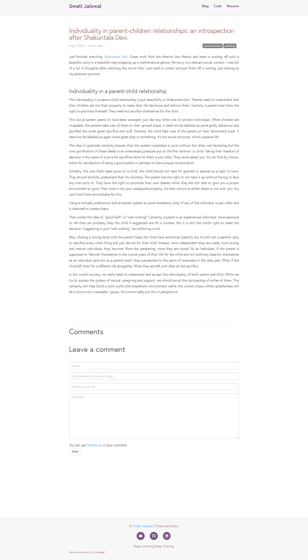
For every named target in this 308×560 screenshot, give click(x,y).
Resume (233, 6)
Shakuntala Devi (116, 56)
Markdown (94, 445)
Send (75, 451)
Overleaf (100, 552)
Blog (205, 6)
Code (218, 6)
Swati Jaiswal (85, 6)
